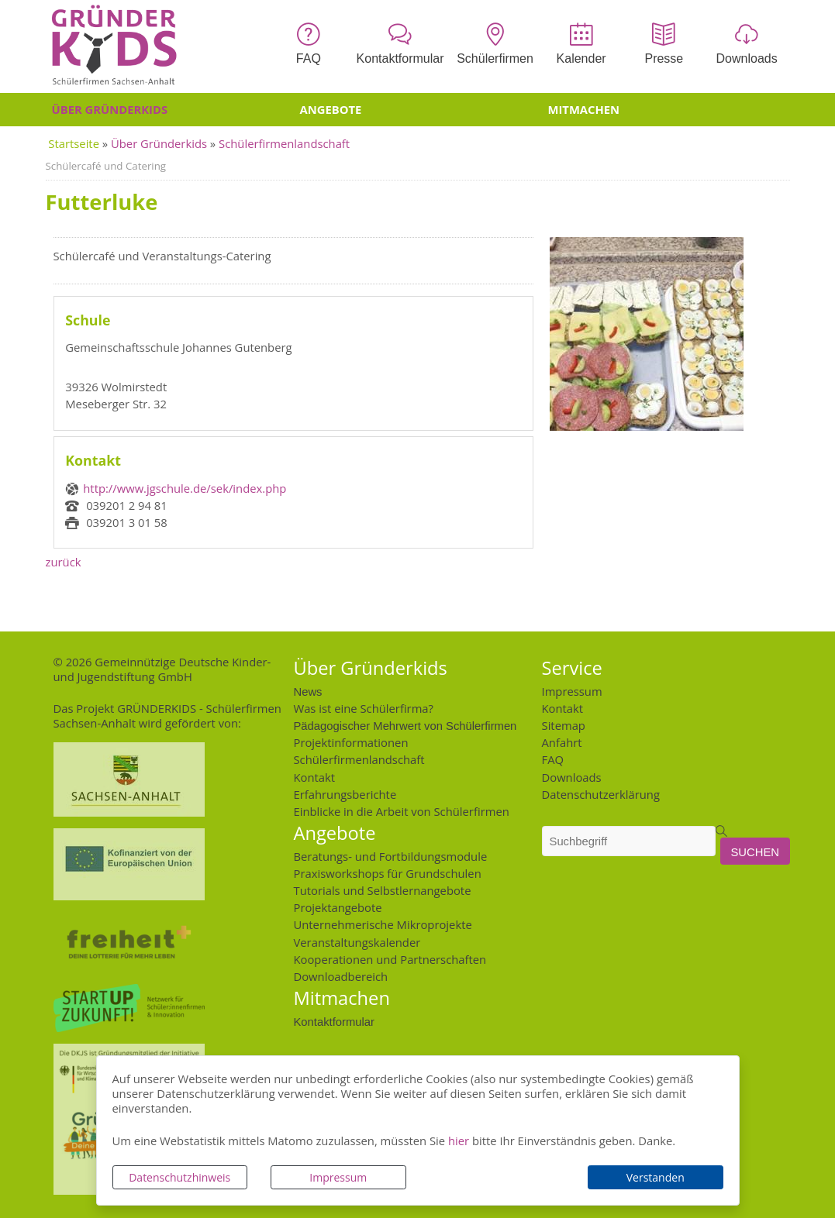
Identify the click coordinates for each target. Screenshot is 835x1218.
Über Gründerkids (110, 109)
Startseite (73, 143)
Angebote (331, 109)
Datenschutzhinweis (179, 1177)
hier (458, 1140)
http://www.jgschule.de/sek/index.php (184, 488)
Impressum (338, 1177)
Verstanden (655, 1177)
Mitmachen (584, 109)
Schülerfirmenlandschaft (284, 143)
